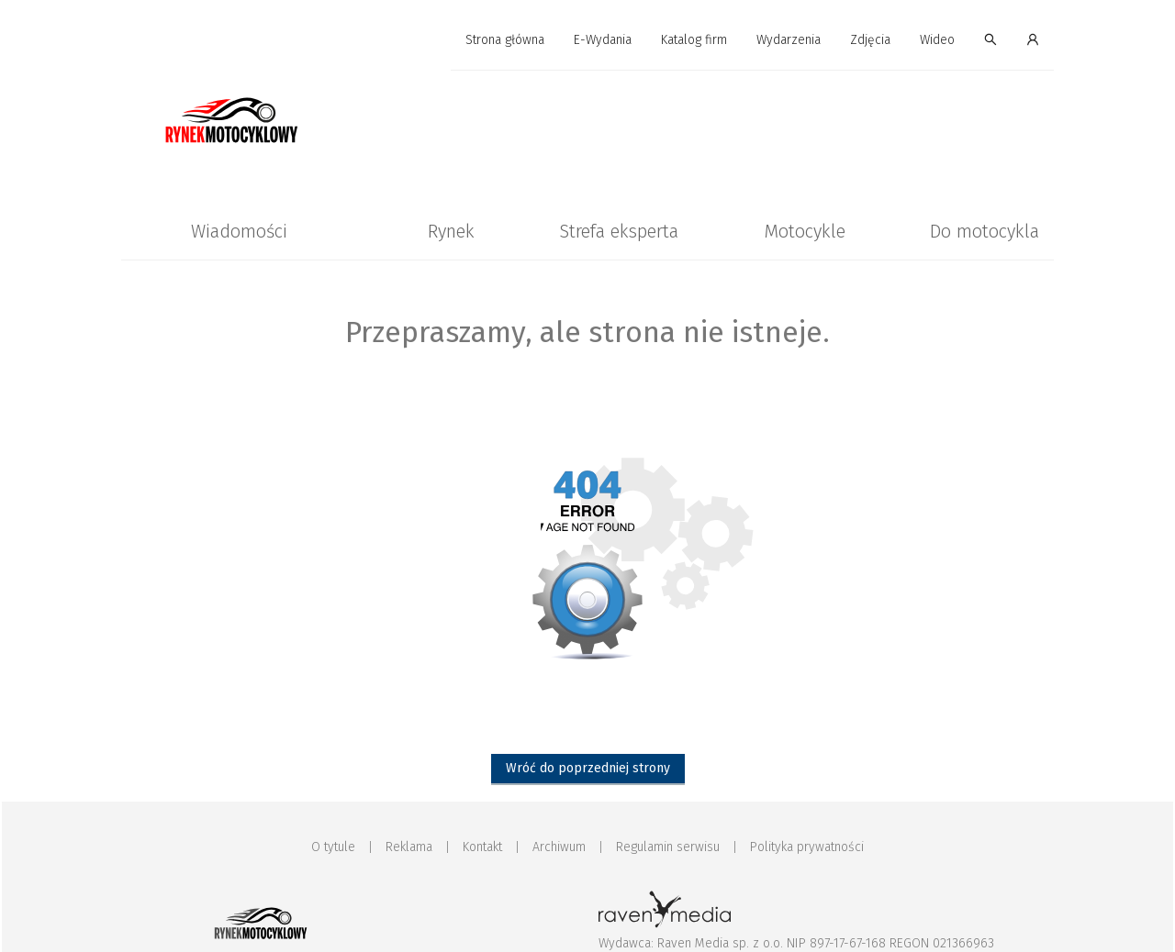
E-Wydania (603, 40)
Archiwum (559, 847)
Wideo (937, 40)
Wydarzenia (788, 40)
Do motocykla (984, 231)
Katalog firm (694, 40)
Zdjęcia (870, 40)
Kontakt (482, 847)
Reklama (409, 847)
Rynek (451, 231)
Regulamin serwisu (668, 847)
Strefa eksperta (618, 231)
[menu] (587, 40)
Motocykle (804, 231)
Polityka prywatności (807, 847)
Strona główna (504, 40)
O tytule (333, 847)
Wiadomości (239, 231)
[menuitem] (505, 41)
